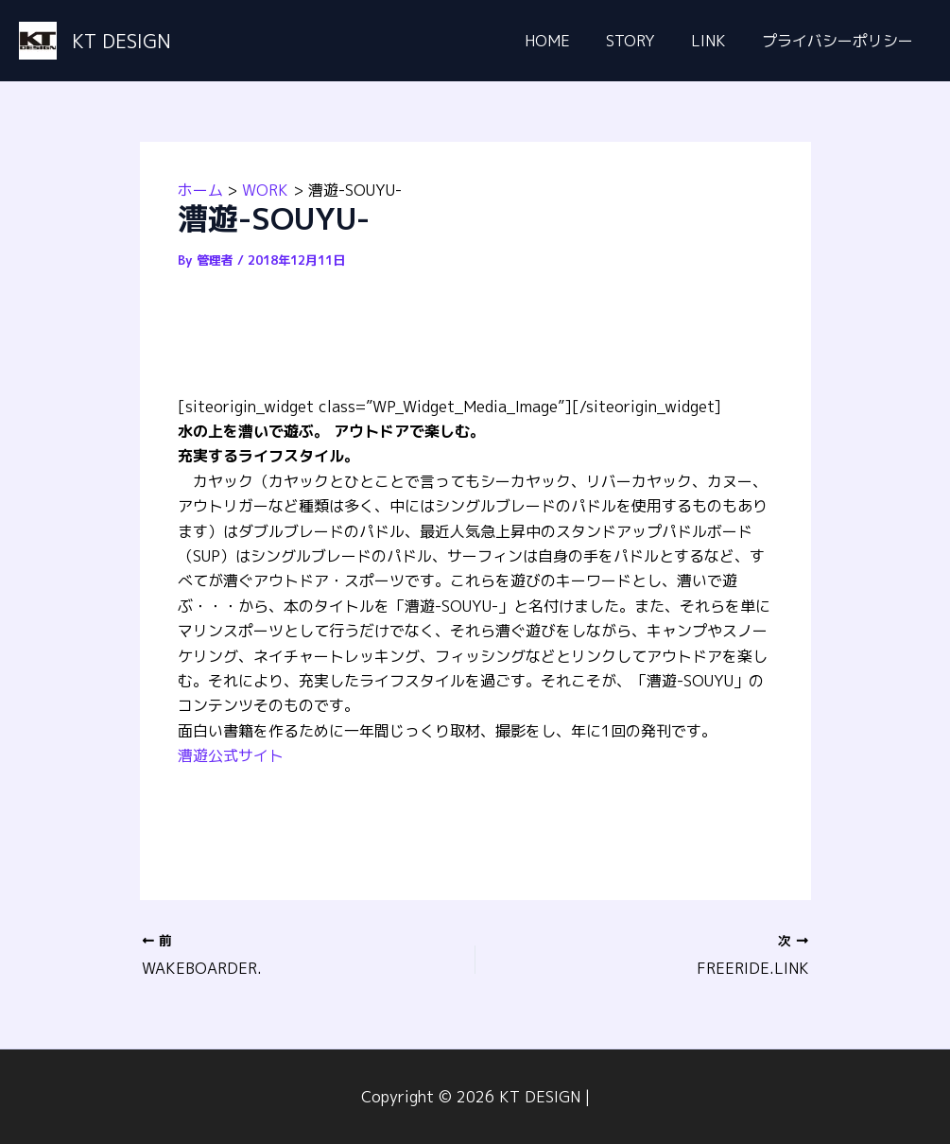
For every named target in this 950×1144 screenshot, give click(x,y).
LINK (717, 40)
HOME (567, 40)
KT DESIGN (121, 40)
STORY (644, 40)
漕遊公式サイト (231, 755)
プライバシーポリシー (840, 40)
